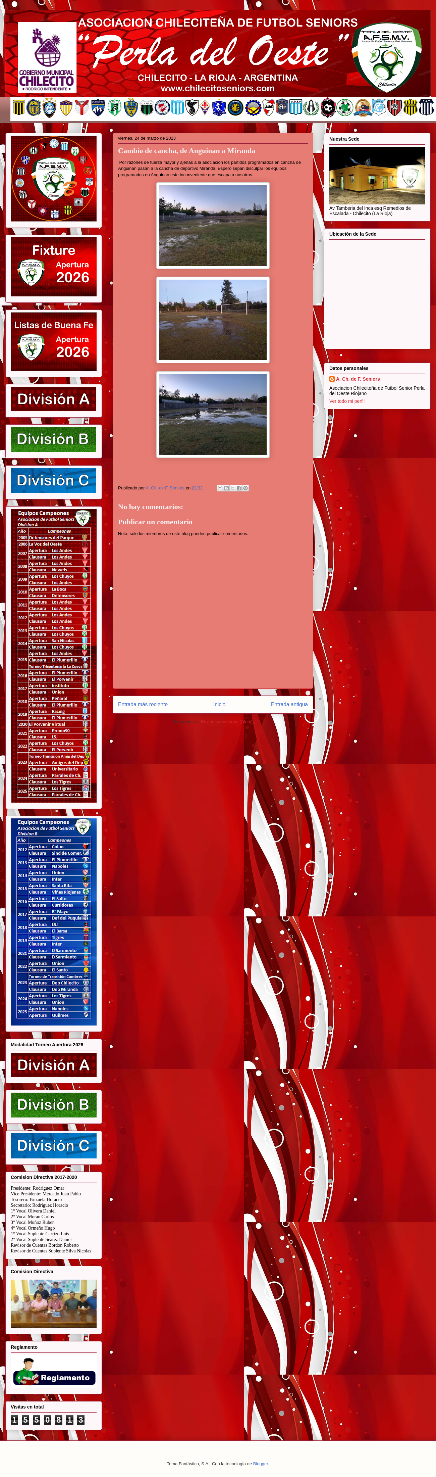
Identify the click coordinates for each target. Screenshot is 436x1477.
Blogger (260, 1463)
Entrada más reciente (143, 704)
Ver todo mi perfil (347, 401)
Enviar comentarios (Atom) (227, 721)
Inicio (219, 704)
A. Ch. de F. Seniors (358, 379)
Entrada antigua (289, 704)
